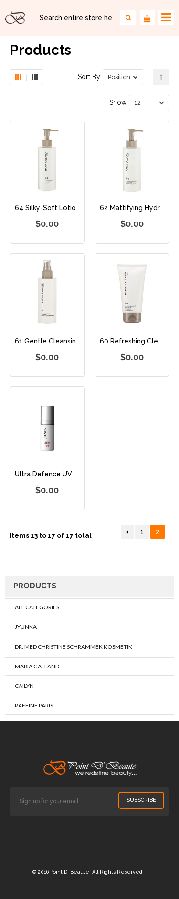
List (35, 77)
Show (117, 102)
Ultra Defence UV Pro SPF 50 (62, 474)
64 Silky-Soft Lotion (47, 208)
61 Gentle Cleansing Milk (55, 341)
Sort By (89, 77)
